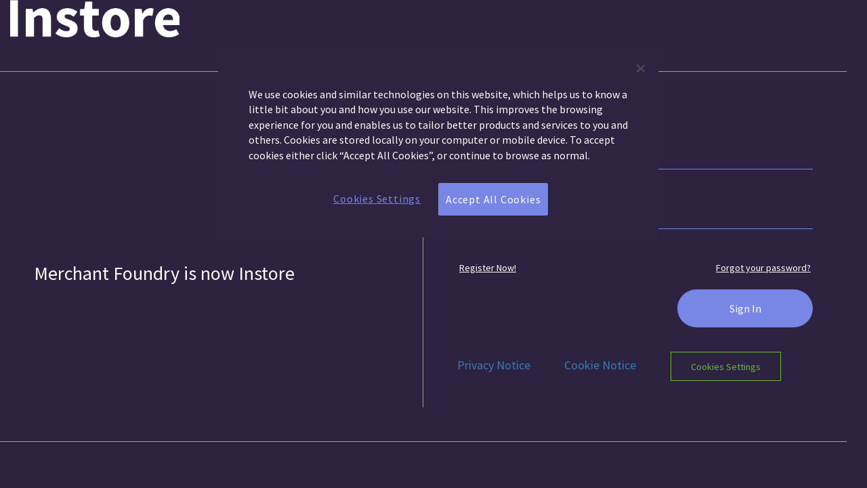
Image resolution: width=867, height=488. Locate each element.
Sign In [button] (745, 308)
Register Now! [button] (487, 268)
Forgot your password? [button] (763, 268)
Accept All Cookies (493, 199)
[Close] (641, 68)
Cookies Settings (726, 366)
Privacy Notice (493, 365)
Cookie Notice (600, 365)
